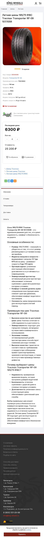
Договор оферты (10, 446)
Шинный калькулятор (11, 474)
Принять (22, 534)
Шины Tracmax (12, 169)
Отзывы (6, 199)
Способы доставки (10, 462)
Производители (9, 471)
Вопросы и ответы (10, 452)
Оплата (6, 219)
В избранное (13, 157)
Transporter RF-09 (15, 78)
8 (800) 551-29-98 (11, 512)
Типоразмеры (8, 205)
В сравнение (29, 157)
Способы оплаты (9, 465)
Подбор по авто (9, 455)
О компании (7, 443)
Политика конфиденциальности (15, 449)
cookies (28, 530)
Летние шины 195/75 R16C (17, 174)
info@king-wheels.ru (11, 516)
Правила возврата (10, 468)
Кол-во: (8, 135)
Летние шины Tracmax (15, 171)
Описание (7, 192)
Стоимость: (10, 145)
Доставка (7, 212)
